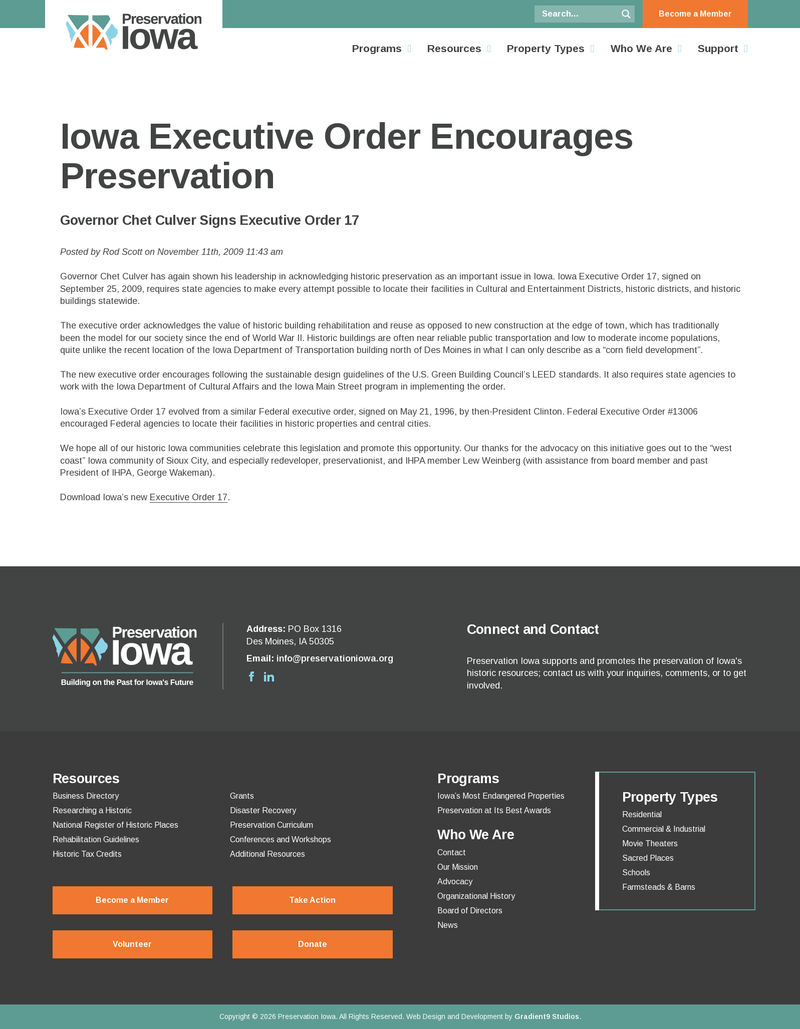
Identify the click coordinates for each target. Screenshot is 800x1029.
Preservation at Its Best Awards (494, 811)
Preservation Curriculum (271, 825)
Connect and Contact (533, 629)
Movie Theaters (650, 844)
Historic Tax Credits (87, 854)
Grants (242, 796)
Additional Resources (267, 854)
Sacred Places (648, 858)
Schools (636, 873)
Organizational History (476, 896)
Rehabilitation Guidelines (96, 840)
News (447, 925)
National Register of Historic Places (115, 825)
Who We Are (641, 48)
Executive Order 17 (188, 497)
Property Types (546, 48)
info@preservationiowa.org (335, 658)
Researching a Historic (92, 811)
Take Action (312, 900)
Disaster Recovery (263, 811)
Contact (451, 853)
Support (718, 48)
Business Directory (86, 796)
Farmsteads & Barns (658, 887)
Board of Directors (469, 911)
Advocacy (454, 882)
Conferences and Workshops (280, 840)
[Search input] (578, 14)
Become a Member (695, 14)
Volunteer (132, 944)
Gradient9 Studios (546, 1016)
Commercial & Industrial (663, 829)
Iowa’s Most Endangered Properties (501, 796)
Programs (377, 48)
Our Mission (457, 867)
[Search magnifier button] (626, 14)
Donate (312, 944)
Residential (642, 815)
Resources (454, 48)
